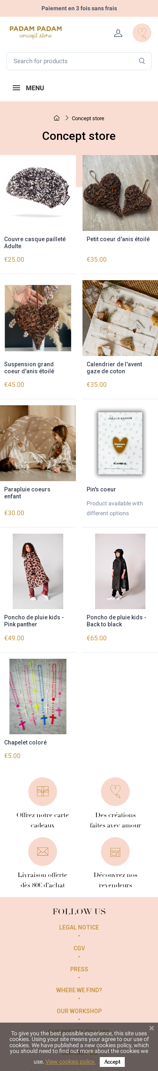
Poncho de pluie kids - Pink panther (34, 621)
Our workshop (79, 1011)
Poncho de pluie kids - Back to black (117, 621)
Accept (112, 1062)
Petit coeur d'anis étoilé (118, 239)
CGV (79, 948)
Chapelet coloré (25, 742)
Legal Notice (79, 927)
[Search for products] (79, 61)
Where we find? (79, 990)
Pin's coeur (101, 489)
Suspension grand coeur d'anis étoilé (29, 368)
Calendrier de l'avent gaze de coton (114, 368)
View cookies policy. (71, 1061)
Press (79, 969)
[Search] (142, 61)
